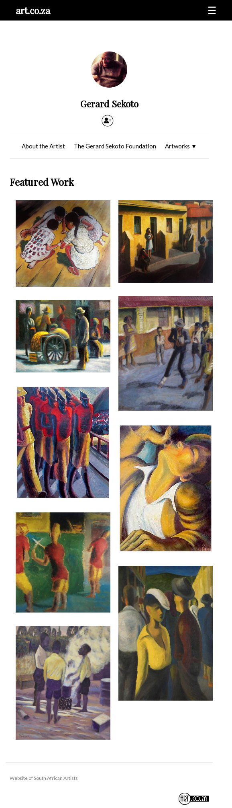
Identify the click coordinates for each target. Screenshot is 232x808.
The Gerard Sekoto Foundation (115, 146)
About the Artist (43, 146)
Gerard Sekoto (109, 103)
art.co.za (33, 10)
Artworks (181, 146)
